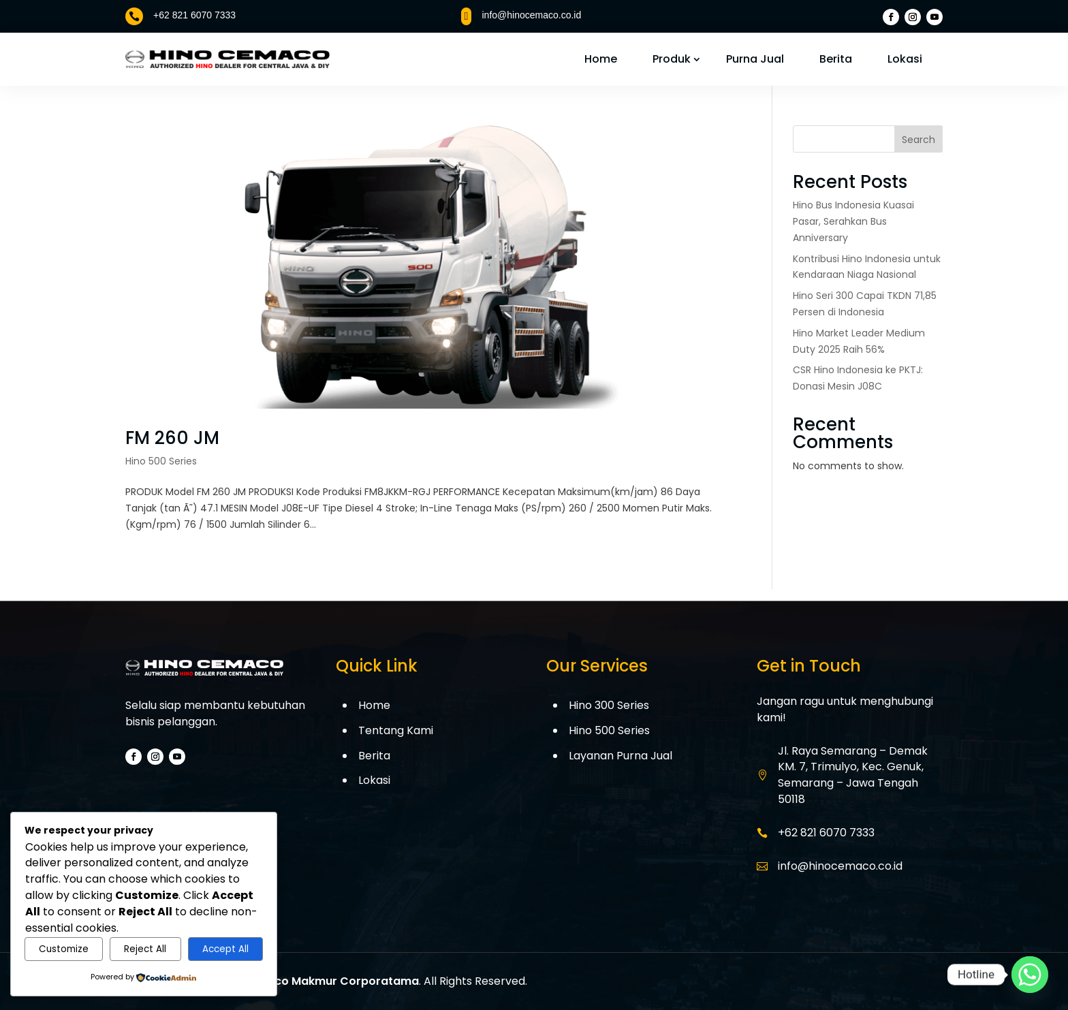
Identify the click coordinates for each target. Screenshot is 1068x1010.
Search (918, 139)
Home (600, 59)
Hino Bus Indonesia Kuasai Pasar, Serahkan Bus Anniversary (853, 221)
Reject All (145, 949)
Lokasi (905, 59)
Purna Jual (755, 59)
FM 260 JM (172, 438)
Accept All (225, 949)
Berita (835, 59)
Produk (672, 59)
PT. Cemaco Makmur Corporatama (320, 981)
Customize (64, 949)
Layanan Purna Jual (620, 755)
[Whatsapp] (1029, 974)
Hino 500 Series (161, 461)
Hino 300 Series (609, 705)
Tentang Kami (395, 730)
